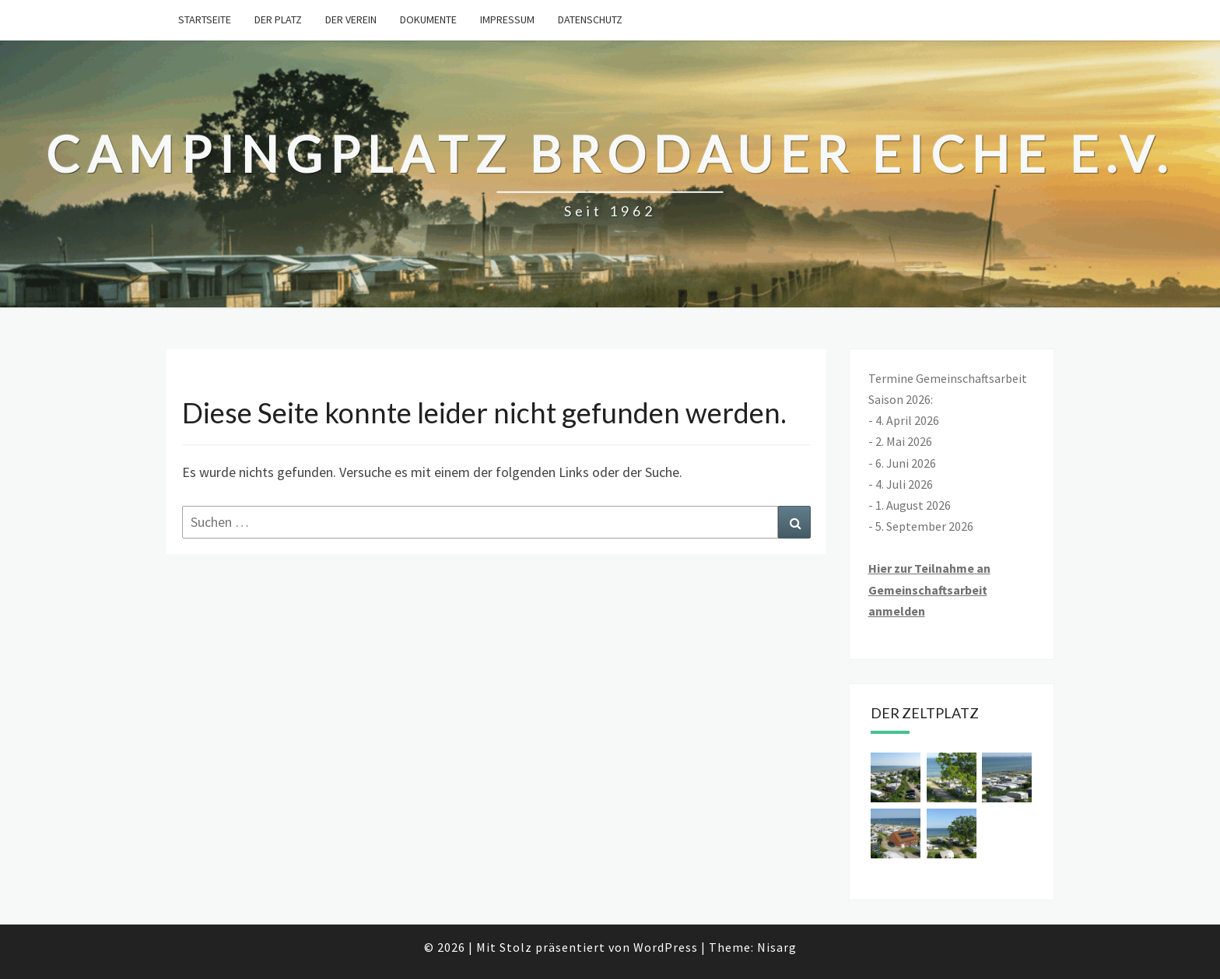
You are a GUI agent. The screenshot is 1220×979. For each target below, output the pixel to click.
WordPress (665, 947)
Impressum (507, 19)
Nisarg (777, 947)
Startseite (204, 19)
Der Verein (351, 19)
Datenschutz (590, 19)
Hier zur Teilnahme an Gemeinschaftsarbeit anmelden (929, 589)
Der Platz (278, 19)
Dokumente (428, 19)
